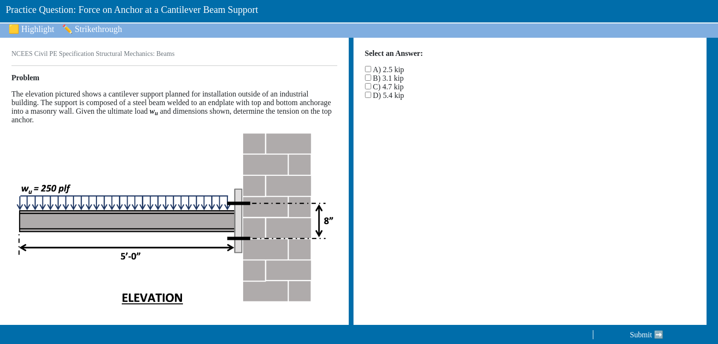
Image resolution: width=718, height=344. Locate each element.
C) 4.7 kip (388, 87)
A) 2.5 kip (388, 69)
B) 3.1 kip (388, 78)
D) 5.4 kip (388, 95)
